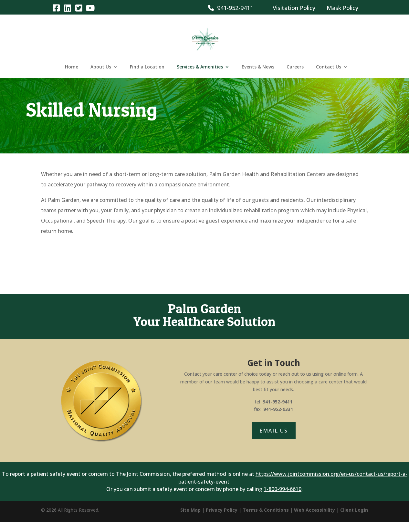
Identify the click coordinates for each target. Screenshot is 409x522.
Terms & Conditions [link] (266, 510)
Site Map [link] (190, 510)
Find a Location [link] (147, 67)
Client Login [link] (354, 510)
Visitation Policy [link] (294, 8)
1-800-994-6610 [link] (282, 489)
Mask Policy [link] (342, 8)
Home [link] (71, 67)
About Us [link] (100, 67)
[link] (56, 7)
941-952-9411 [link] (230, 8)
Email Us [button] (273, 430)
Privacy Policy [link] (221, 510)
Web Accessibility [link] (314, 510)
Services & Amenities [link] (200, 67)
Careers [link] (295, 67)
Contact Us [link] (328, 67)
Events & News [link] (258, 67)
